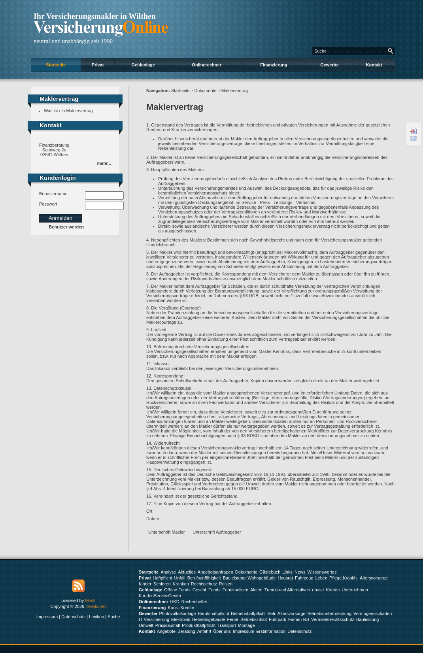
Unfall (179, 578)
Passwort (48, 204)
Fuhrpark (277, 619)
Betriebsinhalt (253, 619)
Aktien (256, 589)
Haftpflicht (162, 578)
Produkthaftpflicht (198, 625)
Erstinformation (270, 631)
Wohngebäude (261, 578)
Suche (114, 616)
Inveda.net (95, 606)
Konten (333, 589)
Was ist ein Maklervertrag (68, 110)
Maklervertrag (234, 90)
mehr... (104, 163)
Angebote (166, 631)
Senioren (162, 583)
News (300, 572)
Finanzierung (273, 64)
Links (287, 572)
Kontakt (374, 64)
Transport (226, 625)
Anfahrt (204, 631)
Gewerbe (329, 64)
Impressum (47, 616)
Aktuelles (187, 572)
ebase (318, 589)
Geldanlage (143, 64)
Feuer (233, 619)
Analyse (168, 572)
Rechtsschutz (204, 583)
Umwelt (146, 625)
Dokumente (205, 90)
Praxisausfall (167, 625)
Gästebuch (269, 572)
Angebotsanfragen (215, 572)
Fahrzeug (304, 578)
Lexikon (96, 616)
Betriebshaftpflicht (248, 613)
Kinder (145, 583)
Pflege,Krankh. (343, 578)
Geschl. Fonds (207, 589)
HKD (174, 601)
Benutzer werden (66, 227)
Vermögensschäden (372, 613)
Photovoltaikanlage (177, 613)
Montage (246, 625)
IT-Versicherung (154, 619)
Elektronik (180, 619)
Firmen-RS (298, 619)
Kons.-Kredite (181, 607)
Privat (98, 64)
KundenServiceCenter (160, 595)
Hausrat (285, 578)
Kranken (181, 583)
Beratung (186, 631)
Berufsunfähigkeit (204, 578)
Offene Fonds (177, 589)
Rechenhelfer (194, 601)
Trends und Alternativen (287, 589)
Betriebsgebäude (208, 619)
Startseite (56, 64)
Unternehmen (355, 589)
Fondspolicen (235, 589)
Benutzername (53, 193)
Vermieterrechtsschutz (332, 619)
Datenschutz (73, 616)
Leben (321, 578)
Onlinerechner (206, 64)
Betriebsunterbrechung (329, 613)
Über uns (222, 631)
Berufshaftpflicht (213, 613)
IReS (89, 600)
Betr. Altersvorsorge (287, 613)
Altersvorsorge (374, 578)
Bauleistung (234, 578)
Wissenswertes (322, 572)
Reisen (225, 583)
